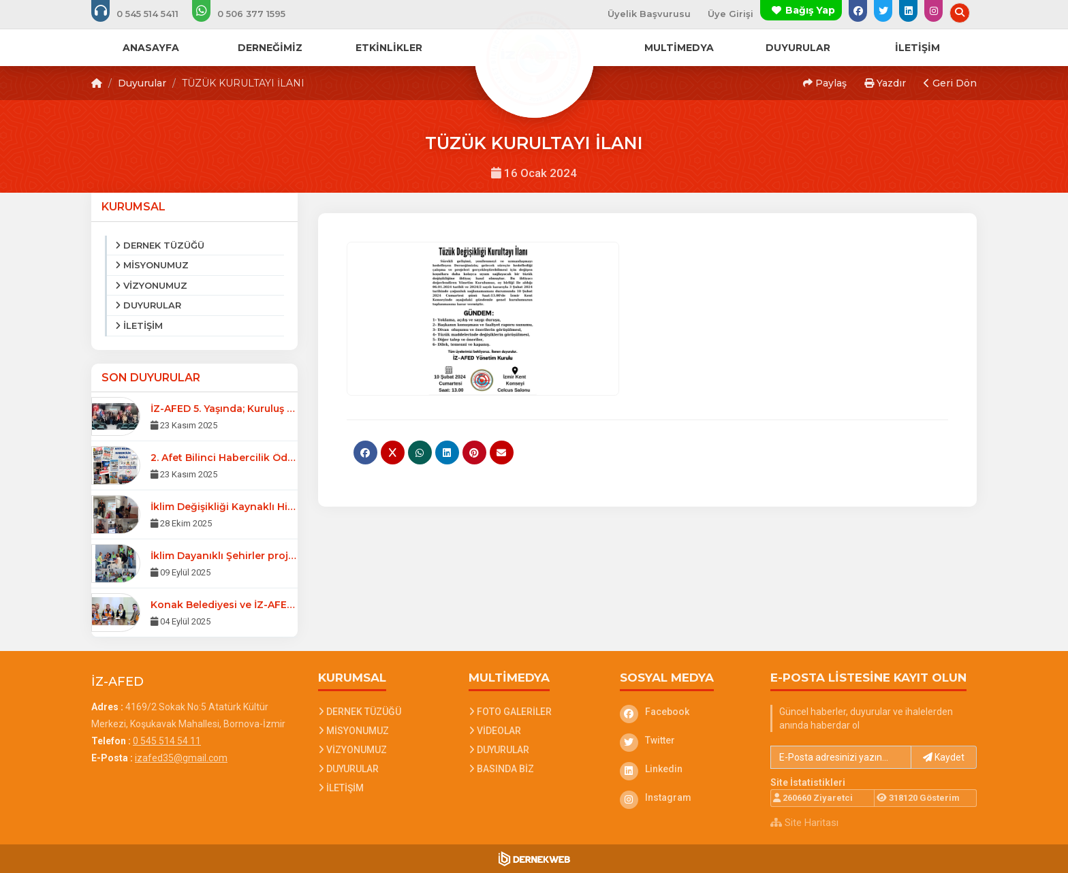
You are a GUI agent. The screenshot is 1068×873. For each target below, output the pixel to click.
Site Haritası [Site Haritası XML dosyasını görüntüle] (804, 822)
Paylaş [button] (825, 83)
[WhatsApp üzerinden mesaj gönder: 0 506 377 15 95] (247, 13)
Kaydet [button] (943, 757)
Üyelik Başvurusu (649, 13)
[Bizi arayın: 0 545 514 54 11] (144, 13)
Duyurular (142, 83)
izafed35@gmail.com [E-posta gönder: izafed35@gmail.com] (181, 757)
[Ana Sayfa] (534, 57)
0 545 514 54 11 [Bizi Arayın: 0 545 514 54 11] (167, 740)
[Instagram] (685, 797)
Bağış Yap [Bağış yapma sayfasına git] (810, 10)
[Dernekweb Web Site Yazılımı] (534, 858)
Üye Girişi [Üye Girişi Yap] (730, 13)
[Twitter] (685, 740)
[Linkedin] (685, 769)
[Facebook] (685, 711)
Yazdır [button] (885, 83)
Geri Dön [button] (950, 83)
